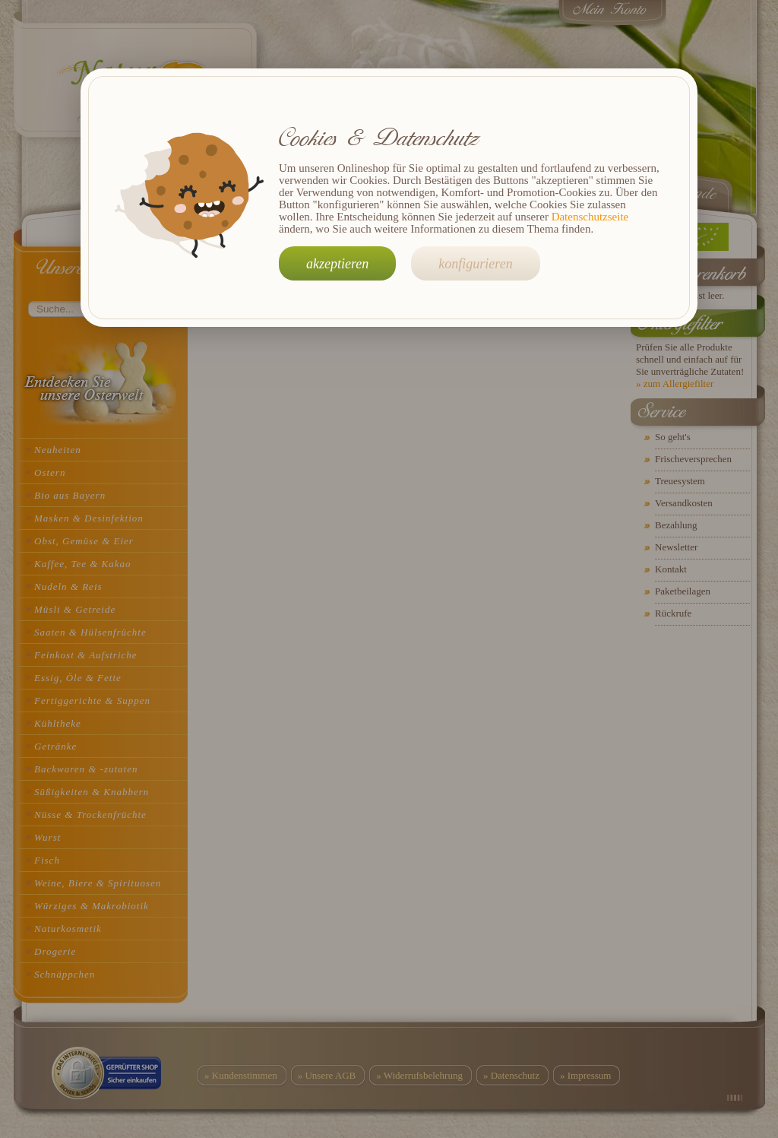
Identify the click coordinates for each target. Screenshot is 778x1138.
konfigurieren (475, 263)
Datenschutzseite (590, 217)
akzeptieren (337, 263)
